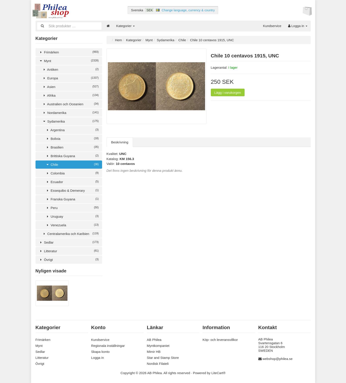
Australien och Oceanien (70, 104)
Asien (70, 86)
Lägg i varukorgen (227, 92)
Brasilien (72, 147)
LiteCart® (219, 372)
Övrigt (69, 259)
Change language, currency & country (188, 10)
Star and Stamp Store (163, 357)
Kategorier (125, 26)
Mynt (69, 60)
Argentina (72, 129)
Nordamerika (70, 112)
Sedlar (69, 242)
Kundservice (272, 26)
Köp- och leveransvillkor (220, 339)
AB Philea (154, 339)
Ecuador (72, 181)
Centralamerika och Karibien (70, 233)
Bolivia (72, 138)
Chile (72, 164)
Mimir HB (154, 351)
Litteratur (69, 250)
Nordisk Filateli (158, 363)
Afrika (70, 95)
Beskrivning (120, 142)
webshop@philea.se (278, 358)
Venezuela (72, 225)
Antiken (70, 69)
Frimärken (69, 52)
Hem (118, 39)
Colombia (72, 173)
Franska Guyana (72, 199)
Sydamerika (70, 121)
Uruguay (72, 216)
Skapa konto (100, 351)
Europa (70, 78)
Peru (72, 207)
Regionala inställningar (108, 345)
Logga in (297, 26)
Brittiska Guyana (72, 155)
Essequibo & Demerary (72, 190)
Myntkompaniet (158, 345)
